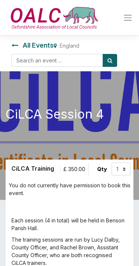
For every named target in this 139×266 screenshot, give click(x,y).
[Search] (110, 60)
